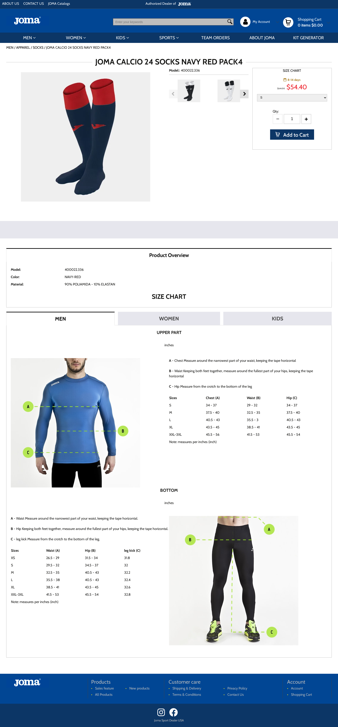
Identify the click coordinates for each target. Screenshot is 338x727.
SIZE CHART (292, 71)
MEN (27, 37)
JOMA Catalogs (59, 4)
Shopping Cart (301, 695)
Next (244, 94)
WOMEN (74, 37)
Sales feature (104, 688)
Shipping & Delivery (186, 688)
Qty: (276, 111)
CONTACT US (33, 4)
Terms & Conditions (186, 695)
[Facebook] (175, 715)
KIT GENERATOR (308, 37)
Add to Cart (295, 135)
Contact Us (235, 695)
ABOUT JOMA (262, 37)
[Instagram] (162, 715)
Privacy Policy (237, 688)
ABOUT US (10, 4)
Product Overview (169, 255)
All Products (104, 695)
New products (139, 688)
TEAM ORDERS (215, 37)
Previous (173, 94)
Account (297, 688)
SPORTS (167, 37)
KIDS (120, 37)
